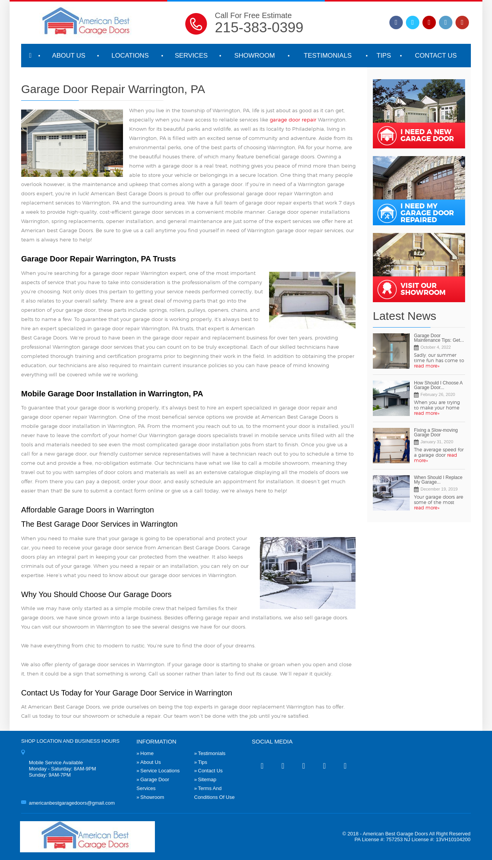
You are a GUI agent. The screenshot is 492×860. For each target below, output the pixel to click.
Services (191, 55)
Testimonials (328, 55)
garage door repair (293, 120)
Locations (130, 55)
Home (147, 753)
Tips (384, 55)
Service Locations (160, 771)
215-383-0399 (259, 27)
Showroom (254, 55)
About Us (69, 55)
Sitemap (207, 779)
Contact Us (436, 55)
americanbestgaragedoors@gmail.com (72, 803)
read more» (426, 366)
